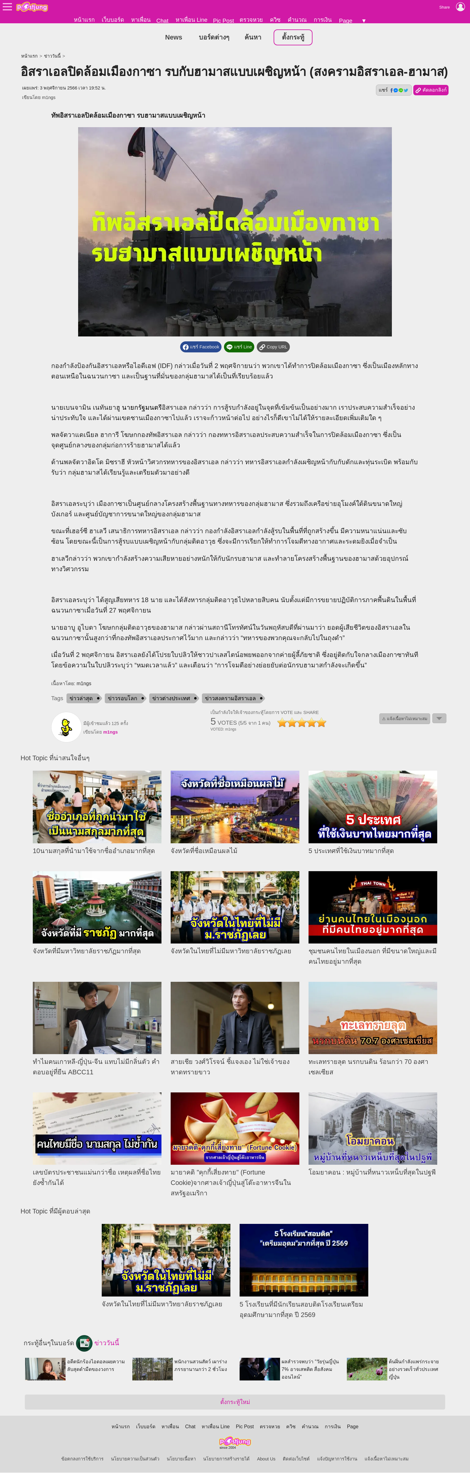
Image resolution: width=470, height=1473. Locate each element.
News (173, 38)
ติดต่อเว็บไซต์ (296, 1459)
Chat (162, 20)
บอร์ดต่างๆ (214, 38)
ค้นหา (252, 38)
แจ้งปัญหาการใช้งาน (337, 1459)
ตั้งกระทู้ (293, 38)
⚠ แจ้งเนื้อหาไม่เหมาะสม (404, 719)
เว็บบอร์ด (113, 20)
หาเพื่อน (141, 20)
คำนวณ (297, 20)
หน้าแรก (84, 20)
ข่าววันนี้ (52, 56)
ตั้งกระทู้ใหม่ (235, 1402)
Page (345, 20)
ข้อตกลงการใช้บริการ (82, 1459)
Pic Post (223, 20)
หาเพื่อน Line (191, 20)
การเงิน (323, 20)
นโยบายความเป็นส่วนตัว (135, 1459)
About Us (266, 1459)
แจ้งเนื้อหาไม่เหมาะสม (387, 1459)
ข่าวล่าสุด (81, 699)
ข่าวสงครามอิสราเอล (230, 699)
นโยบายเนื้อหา (181, 1459)
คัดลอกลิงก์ (431, 91)
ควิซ (275, 20)
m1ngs (48, 98)
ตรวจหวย (251, 20)
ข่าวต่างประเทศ (171, 699)
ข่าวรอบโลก (122, 699)
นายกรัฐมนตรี (142, 408)
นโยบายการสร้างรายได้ (226, 1459)
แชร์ (394, 90)
